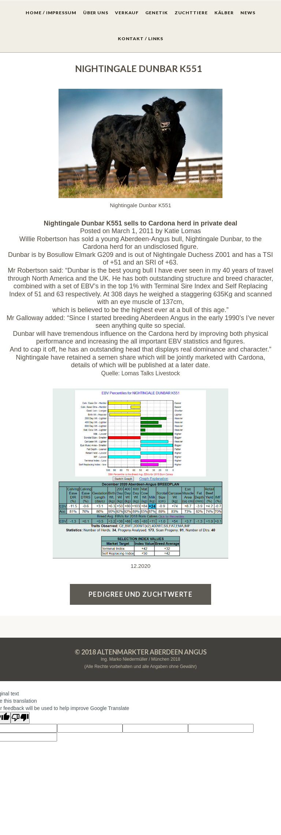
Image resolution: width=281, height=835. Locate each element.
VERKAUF (127, 12)
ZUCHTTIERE (191, 12)
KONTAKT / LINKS (141, 38)
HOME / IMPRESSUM (51, 12)
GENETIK (156, 12)
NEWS (247, 12)
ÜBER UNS (95, 12)
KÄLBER (224, 12)
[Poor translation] (20, 718)
